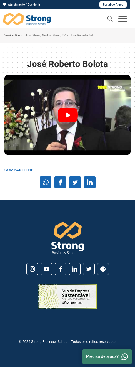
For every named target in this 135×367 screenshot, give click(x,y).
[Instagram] (32, 269)
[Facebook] (60, 269)
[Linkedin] (75, 269)
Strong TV (59, 35)
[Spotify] (103, 269)
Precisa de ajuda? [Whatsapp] (107, 356)
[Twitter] (89, 269)
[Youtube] (46, 269)
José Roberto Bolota (82, 35)
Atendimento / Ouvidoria (21, 4)
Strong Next (40, 35)
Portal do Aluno (118, 4)
